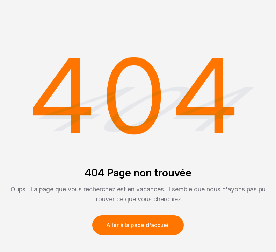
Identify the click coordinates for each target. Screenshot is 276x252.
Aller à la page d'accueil (138, 225)
